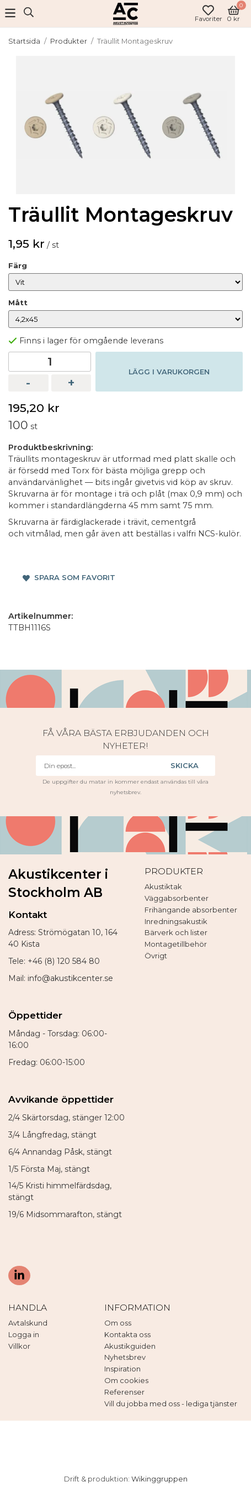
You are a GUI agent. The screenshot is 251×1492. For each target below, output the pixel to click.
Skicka (184, 765)
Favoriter (208, 13)
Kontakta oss (127, 1334)
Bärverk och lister (176, 932)
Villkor (19, 1346)
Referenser (124, 1391)
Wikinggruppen (159, 1478)
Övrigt (156, 955)
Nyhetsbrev (125, 1357)
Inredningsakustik (176, 921)
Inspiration (122, 1368)
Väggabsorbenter (177, 898)
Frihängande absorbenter (191, 909)
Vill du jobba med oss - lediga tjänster (170, 1403)
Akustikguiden (130, 1346)
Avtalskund (27, 1322)
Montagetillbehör (176, 944)
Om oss (117, 1322)
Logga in (23, 1334)
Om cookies (126, 1380)
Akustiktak (163, 886)
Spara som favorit (69, 577)
